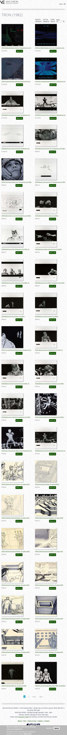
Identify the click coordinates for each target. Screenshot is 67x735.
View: (58, 19)
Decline (49, 728)
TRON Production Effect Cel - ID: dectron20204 (13, 685)
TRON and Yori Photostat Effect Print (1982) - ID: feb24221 (50, 685)
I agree (56, 728)
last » (41, 696)
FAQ (24, 721)
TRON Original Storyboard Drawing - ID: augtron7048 (49, 518)
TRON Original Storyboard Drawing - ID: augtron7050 (49, 618)
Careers (40, 721)
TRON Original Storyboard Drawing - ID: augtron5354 (15, 551)
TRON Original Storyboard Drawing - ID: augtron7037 (49, 551)
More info (27, 734)
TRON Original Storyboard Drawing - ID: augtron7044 (15, 618)
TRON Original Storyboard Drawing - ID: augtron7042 (15, 484)
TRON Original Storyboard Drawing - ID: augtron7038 (49, 585)
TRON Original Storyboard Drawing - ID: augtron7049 (15, 652)
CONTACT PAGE (23, 717)
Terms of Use (32, 721)
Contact (46, 721)
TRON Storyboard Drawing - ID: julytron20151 (47, 484)
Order (53, 19)
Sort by (45, 19)
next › (34, 696)
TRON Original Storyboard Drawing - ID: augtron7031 (15, 518)
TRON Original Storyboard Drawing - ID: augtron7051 (49, 652)
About (20, 721)
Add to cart (19, 51)
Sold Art (38, 19)
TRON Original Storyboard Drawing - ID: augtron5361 (15, 585)
